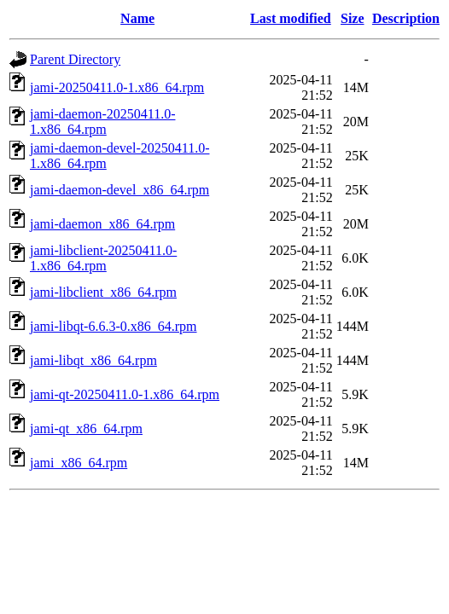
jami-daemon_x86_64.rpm (102, 224)
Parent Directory (75, 59)
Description (406, 18)
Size (352, 18)
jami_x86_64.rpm (78, 462)
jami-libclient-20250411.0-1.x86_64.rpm (103, 258)
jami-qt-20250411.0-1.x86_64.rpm (124, 394)
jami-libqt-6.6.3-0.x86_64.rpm (113, 326)
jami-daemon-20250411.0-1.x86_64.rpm (102, 121)
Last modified (290, 18)
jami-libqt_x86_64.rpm (93, 360)
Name (137, 18)
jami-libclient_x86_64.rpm (103, 292)
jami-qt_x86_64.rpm (86, 428)
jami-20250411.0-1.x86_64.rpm (117, 87)
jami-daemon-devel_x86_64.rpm (119, 189)
